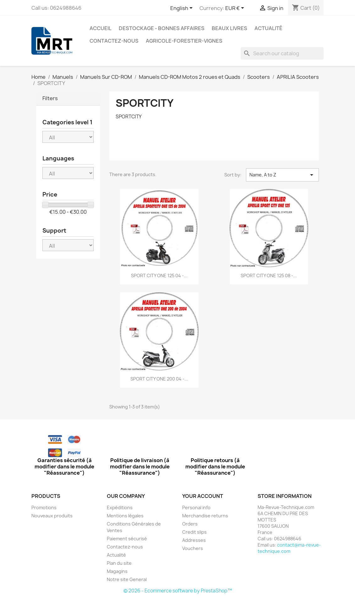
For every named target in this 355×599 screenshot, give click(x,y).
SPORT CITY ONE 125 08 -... (269, 275)
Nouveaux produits (52, 516)
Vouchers (192, 548)
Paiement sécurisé (127, 539)
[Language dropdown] (182, 8)
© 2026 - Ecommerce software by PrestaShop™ (177, 590)
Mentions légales (125, 516)
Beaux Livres (229, 28)
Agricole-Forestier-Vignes (184, 40)
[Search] (282, 53)
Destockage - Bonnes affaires (162, 28)
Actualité (268, 28)
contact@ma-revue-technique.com (289, 548)
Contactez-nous (114, 40)
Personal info (196, 507)
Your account (202, 496)
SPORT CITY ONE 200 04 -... (159, 379)
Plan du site (119, 563)
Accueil (101, 28)
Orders (190, 524)
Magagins (117, 571)
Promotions (44, 507)
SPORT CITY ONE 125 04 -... (159, 275)
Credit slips (194, 532)
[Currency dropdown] (235, 8)
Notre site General (127, 579)
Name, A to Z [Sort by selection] (282, 175)
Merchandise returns (205, 516)
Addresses (194, 540)
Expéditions (120, 507)
